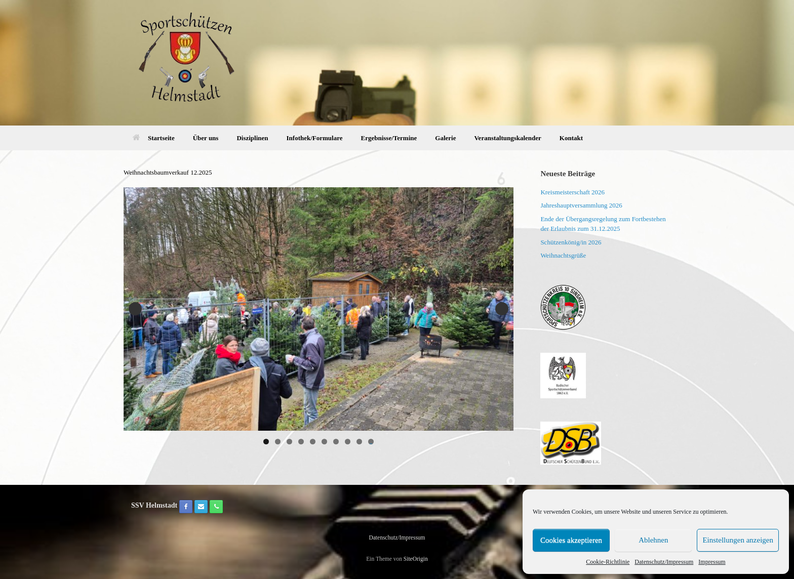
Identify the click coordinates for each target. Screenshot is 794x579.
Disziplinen (252, 138)
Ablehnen (653, 540)
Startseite (154, 138)
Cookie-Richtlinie (607, 561)
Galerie (445, 138)
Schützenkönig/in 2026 (570, 242)
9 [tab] (359, 441)
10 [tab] (371, 441)
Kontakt (571, 138)
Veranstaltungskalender (507, 138)
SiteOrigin (416, 559)
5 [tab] (312, 441)
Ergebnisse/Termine (389, 138)
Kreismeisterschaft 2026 (572, 192)
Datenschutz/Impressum (663, 561)
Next (501, 308)
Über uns (206, 138)
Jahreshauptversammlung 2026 (581, 205)
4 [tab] (301, 441)
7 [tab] (336, 441)
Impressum (711, 561)
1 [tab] (266, 441)
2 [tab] (278, 441)
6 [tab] (324, 441)
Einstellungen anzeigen (737, 540)
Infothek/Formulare (315, 138)
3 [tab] (289, 441)
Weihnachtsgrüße (563, 255)
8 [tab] (347, 441)
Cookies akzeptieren (571, 540)
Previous (135, 308)
